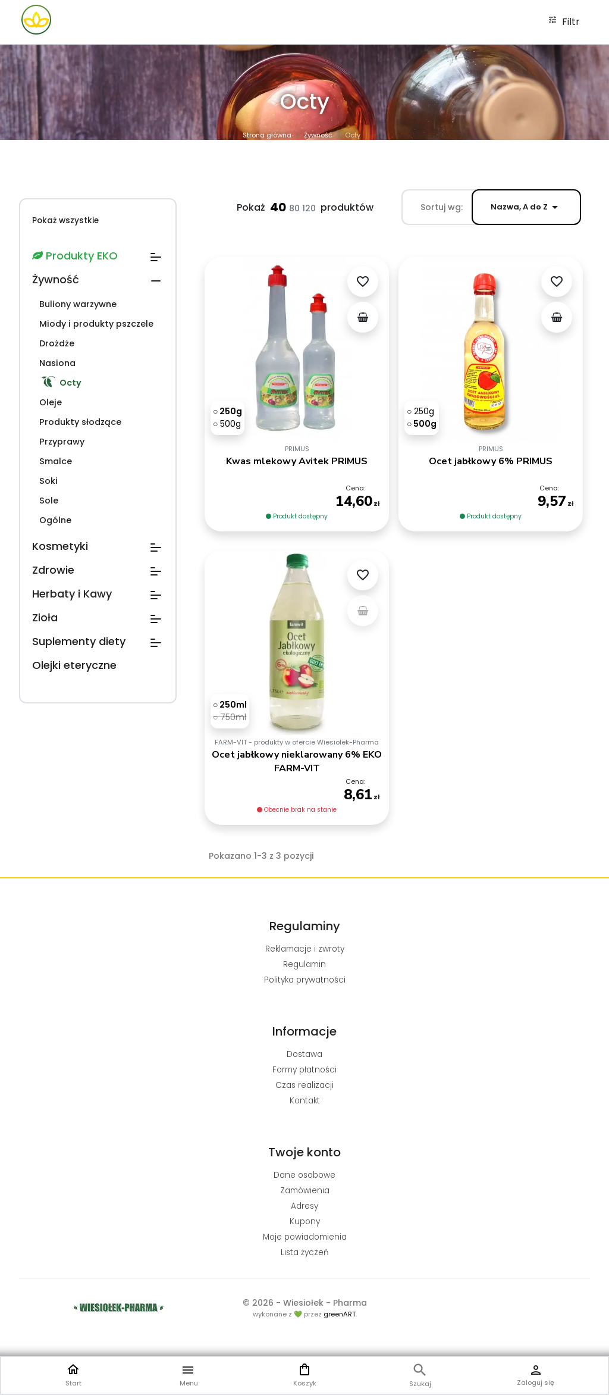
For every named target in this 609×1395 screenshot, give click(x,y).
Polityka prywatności (305, 980)
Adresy (304, 1206)
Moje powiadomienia (305, 1237)
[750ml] (248, 749)
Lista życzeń (305, 1252)
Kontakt (305, 1100)
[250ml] (248, 740)
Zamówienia (304, 1190)
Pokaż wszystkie (65, 220)
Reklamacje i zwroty (304, 949)
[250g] (227, 411)
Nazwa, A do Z (526, 207)
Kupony (305, 1221)
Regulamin (304, 964)
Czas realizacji (304, 1085)
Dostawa (304, 1054)
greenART (340, 1314)
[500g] (227, 424)
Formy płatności (304, 1069)
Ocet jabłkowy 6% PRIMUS (491, 461)
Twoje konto (304, 1152)
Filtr (564, 22)
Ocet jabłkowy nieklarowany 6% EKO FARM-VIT (297, 782)
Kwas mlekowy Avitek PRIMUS (297, 461)
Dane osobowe (304, 1175)
